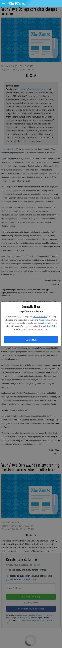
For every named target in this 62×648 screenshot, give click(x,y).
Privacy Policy (44, 319)
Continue (31, 339)
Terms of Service (40, 316)
